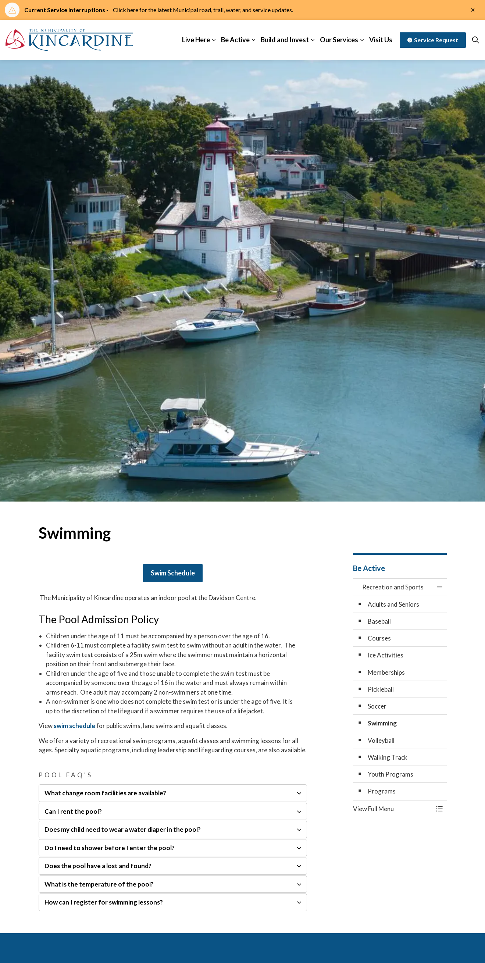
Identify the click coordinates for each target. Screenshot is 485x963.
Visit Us (380, 40)
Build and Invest (285, 40)
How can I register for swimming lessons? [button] (103, 902)
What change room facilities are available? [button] (105, 793)
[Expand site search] (475, 40)
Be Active (235, 40)
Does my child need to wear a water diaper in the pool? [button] (122, 829)
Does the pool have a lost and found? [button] (97, 866)
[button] (392, 808)
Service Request (433, 40)
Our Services (339, 40)
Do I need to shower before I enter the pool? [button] (109, 848)
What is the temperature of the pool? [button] (99, 884)
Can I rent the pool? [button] (73, 811)
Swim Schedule (172, 573)
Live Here (196, 40)
